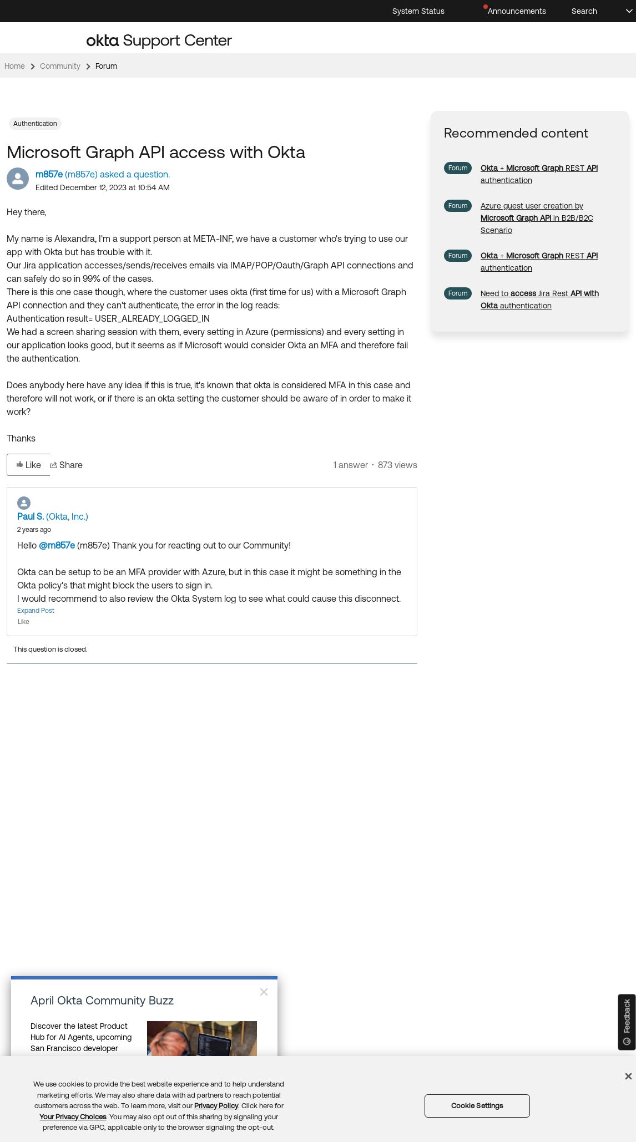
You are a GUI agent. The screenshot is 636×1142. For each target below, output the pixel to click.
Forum (106, 66)
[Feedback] (627, 1022)
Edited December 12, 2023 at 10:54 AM (103, 187)
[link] (537, 218)
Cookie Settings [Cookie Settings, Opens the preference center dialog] (477, 1106)
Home (14, 66)
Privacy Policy (216, 1106)
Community (60, 66)
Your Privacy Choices (72, 1117)
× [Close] (264, 992)
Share (66, 465)
